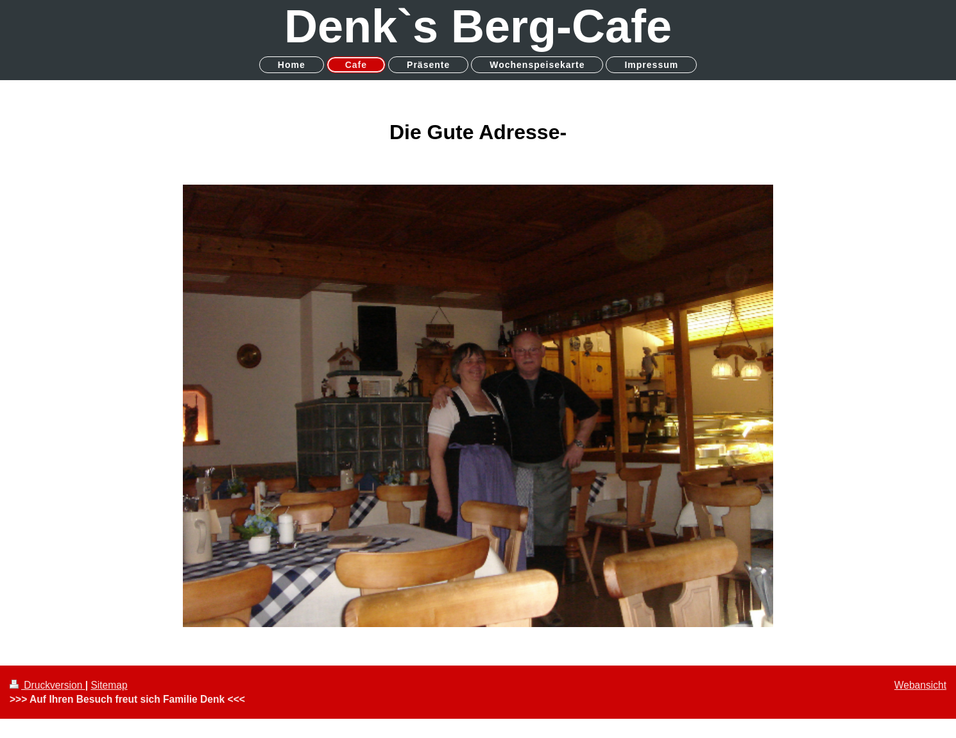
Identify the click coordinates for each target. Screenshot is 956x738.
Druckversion (47, 685)
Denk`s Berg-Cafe (478, 26)
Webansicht (920, 685)
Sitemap (108, 685)
